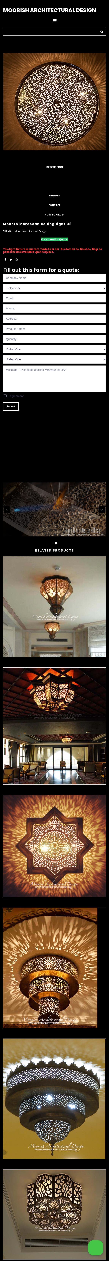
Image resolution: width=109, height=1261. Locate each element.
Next (102, 509)
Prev (7, 509)
